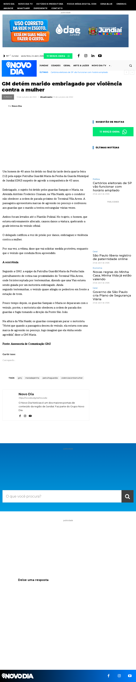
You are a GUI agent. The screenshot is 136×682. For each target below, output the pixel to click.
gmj (20, 378)
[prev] (126, 72)
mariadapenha (32, 378)
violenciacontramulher (72, 378)
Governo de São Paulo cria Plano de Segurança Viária (112, 295)
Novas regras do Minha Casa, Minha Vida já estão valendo (112, 275)
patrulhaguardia (50, 378)
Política (96, 179)
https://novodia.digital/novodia (33, 398)
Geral (95, 252)
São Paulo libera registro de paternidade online (112, 257)
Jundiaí (8, 97)
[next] (132, 72)
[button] (130, 65)
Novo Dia (17, 106)
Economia (97, 268)
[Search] (127, 496)
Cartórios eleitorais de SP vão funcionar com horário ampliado (79, 72)
